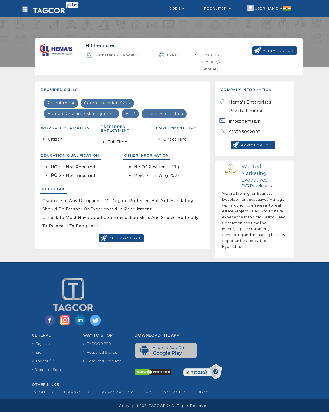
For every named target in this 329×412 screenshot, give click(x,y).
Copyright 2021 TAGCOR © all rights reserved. (164, 405)
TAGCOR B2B (97, 343)
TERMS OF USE (72, 392)
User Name (269, 8)
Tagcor (43, 360)
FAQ (142, 392)
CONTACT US (169, 392)
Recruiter (217, 8)
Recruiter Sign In (48, 369)
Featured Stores (100, 352)
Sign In (40, 352)
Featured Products (102, 361)
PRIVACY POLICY (112, 392)
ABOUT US (42, 392)
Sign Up (41, 343)
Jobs (177, 8)
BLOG (197, 392)
